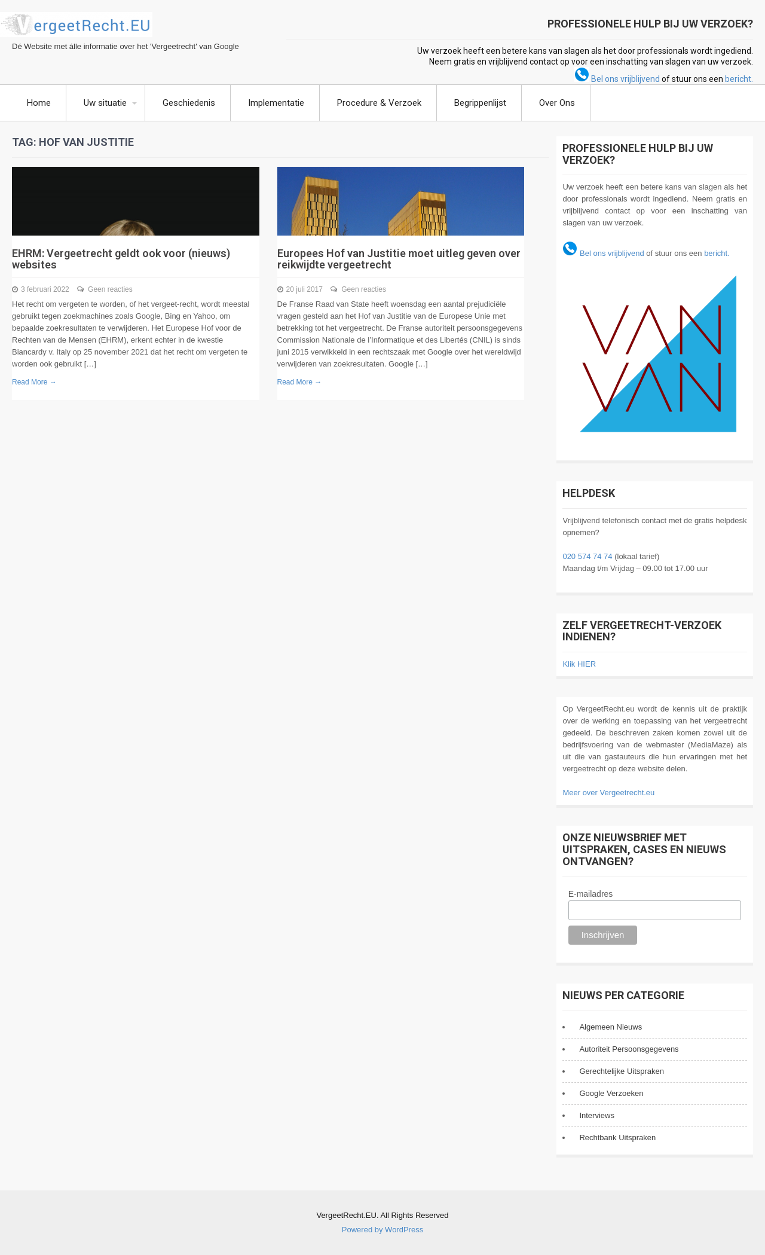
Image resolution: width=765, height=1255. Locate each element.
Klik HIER (579, 663)
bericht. (739, 79)
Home (39, 102)
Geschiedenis (189, 102)
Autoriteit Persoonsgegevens (628, 1049)
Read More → (34, 382)
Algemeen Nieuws (610, 1026)
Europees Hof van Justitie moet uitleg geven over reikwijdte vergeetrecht (399, 259)
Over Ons (557, 102)
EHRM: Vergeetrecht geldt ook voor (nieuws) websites (121, 259)
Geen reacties (110, 289)
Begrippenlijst (480, 102)
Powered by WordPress (382, 1229)
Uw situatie (105, 102)
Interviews (596, 1115)
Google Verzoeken (611, 1093)
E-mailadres (590, 894)
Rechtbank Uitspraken (617, 1137)
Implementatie (276, 102)
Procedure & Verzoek (379, 102)
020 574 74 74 (587, 556)
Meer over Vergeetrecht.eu (608, 792)
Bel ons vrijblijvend (617, 79)
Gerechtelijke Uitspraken (621, 1071)
